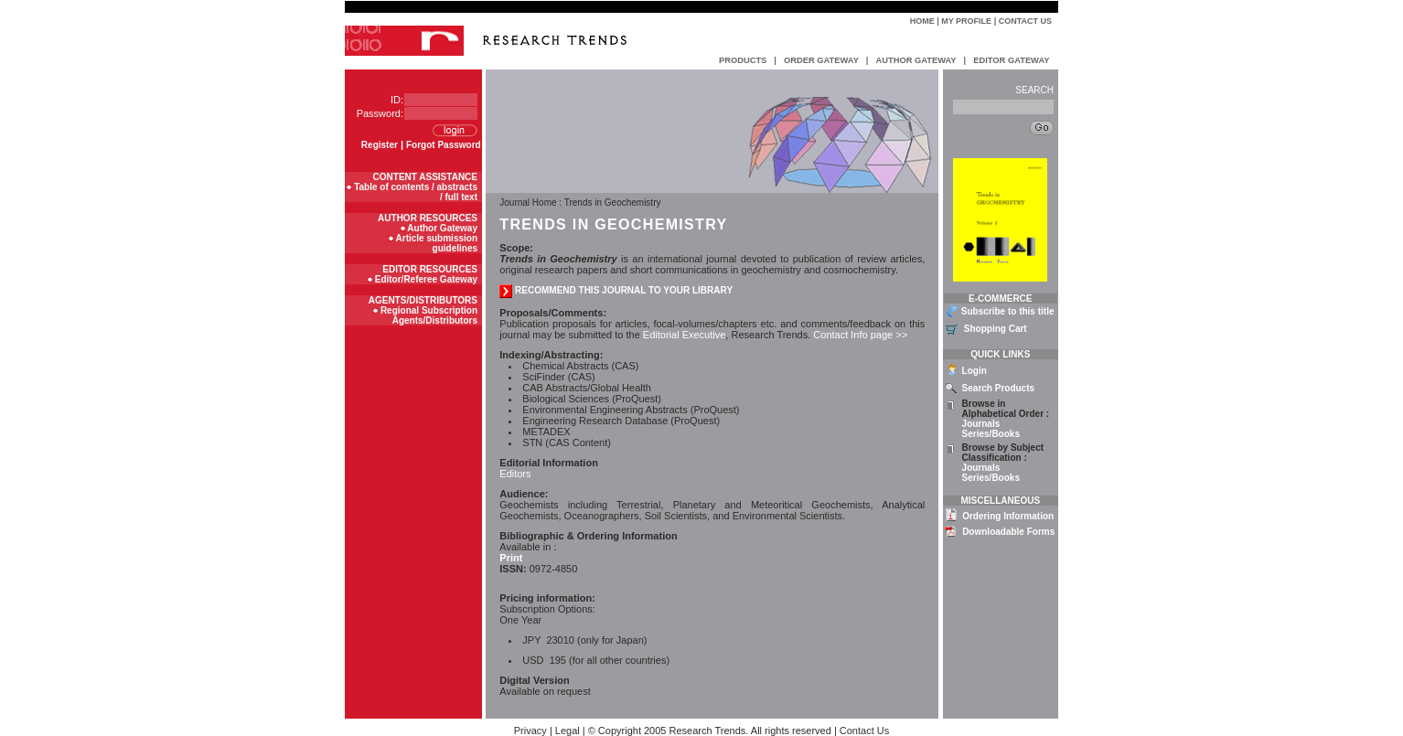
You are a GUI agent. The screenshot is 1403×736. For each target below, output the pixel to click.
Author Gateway (442, 228)
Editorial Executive (684, 334)
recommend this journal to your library (616, 290)
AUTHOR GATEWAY (915, 60)
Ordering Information (1008, 516)
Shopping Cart (995, 329)
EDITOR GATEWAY (1011, 60)
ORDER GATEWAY (821, 60)
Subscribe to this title (1008, 311)
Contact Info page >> (858, 334)
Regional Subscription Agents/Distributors (428, 315)
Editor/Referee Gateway (426, 279)
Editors (514, 473)
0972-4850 (538, 568)
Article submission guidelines (436, 243)
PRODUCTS (742, 60)
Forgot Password (443, 145)
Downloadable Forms (1008, 532)
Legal (567, 730)
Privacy (530, 730)
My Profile (966, 21)
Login (974, 371)
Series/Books (991, 434)
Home (922, 21)
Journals (981, 424)
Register (379, 145)
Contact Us (1025, 21)
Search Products (998, 388)
